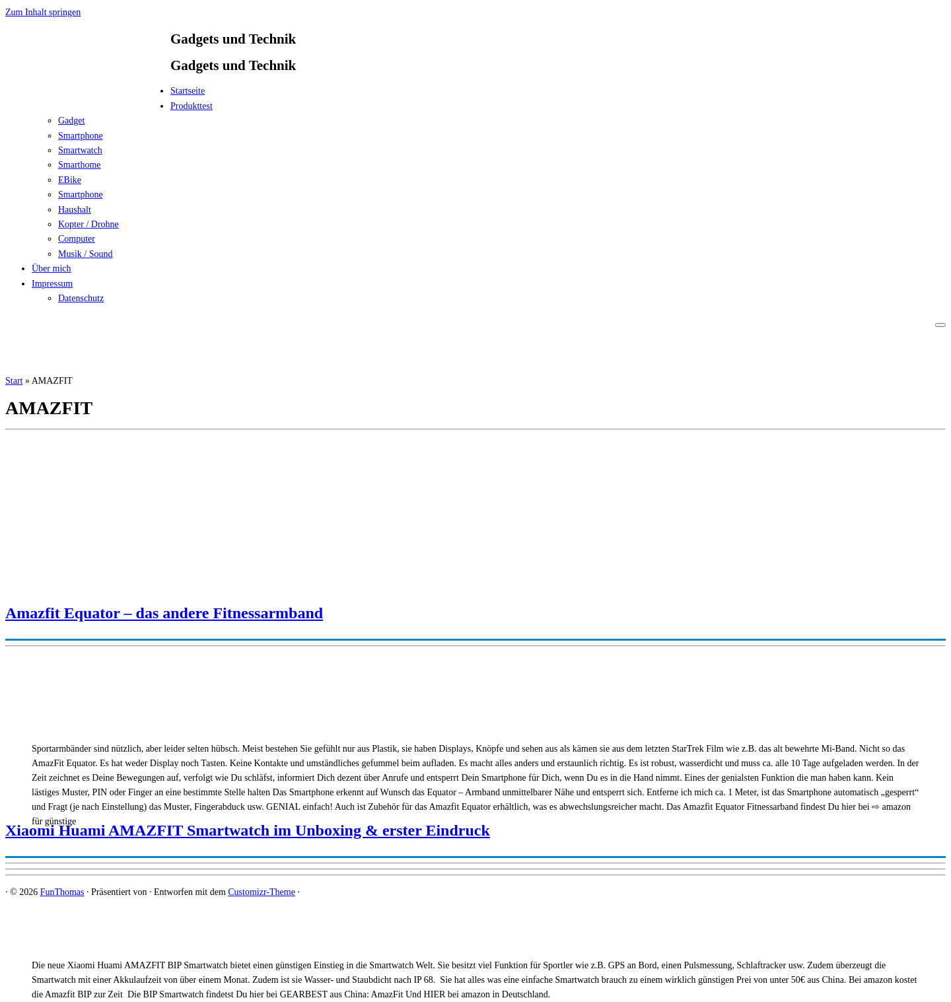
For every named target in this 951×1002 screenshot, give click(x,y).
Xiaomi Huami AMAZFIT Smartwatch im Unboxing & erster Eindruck (247, 830)
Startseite (187, 91)
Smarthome (79, 165)
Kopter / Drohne (88, 224)
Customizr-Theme (261, 892)
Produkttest (191, 106)
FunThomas (62, 892)
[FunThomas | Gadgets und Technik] (87, 95)
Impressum (52, 284)
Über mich (51, 268)
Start (13, 381)
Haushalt (74, 210)
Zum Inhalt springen (43, 12)
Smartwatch (80, 150)
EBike (69, 180)
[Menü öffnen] (940, 325)
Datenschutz (81, 298)
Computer (76, 239)
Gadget (71, 120)
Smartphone (80, 136)
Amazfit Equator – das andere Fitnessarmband (164, 613)
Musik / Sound (85, 254)
